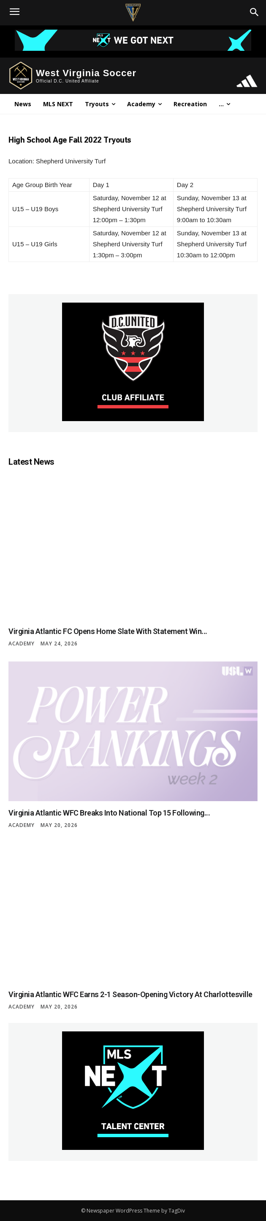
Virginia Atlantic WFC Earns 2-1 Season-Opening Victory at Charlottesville (130, 994)
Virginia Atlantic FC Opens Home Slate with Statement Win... (107, 631)
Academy (21, 643)
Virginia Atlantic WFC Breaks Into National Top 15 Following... (109, 812)
